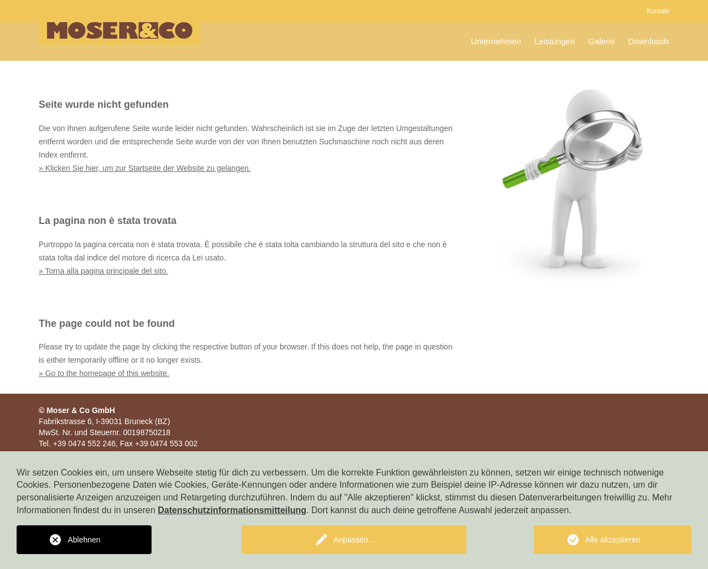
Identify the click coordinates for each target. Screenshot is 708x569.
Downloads (648, 41)
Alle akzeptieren (613, 539)
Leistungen (554, 41)
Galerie (601, 41)
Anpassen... (354, 539)
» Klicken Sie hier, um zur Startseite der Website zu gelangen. (145, 168)
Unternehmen (496, 41)
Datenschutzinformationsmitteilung (232, 510)
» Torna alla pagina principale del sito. (103, 271)
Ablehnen (83, 539)
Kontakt (658, 11)
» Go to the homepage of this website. (104, 373)
